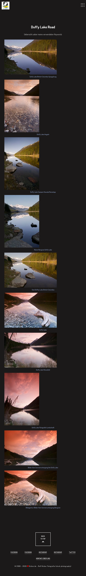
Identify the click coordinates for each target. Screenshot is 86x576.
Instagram (43, 552)
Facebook (14, 552)
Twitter (72, 552)
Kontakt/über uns (43, 558)
